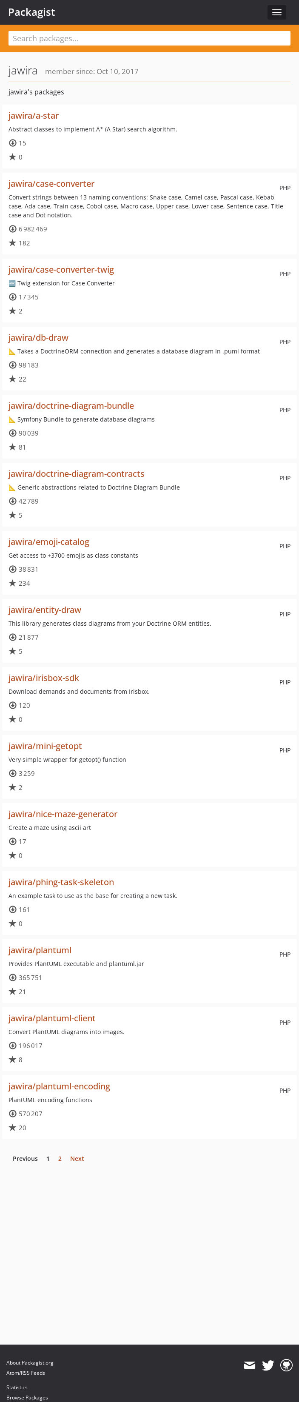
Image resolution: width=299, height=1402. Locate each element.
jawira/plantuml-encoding (59, 1086)
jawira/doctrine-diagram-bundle (71, 405)
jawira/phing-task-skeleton (61, 882)
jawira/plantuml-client (52, 1018)
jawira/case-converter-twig (61, 269)
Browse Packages (27, 1397)
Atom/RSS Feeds (25, 1372)
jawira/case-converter (51, 183)
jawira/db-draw (38, 337)
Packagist (31, 12)
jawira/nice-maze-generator (63, 814)
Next (77, 1158)
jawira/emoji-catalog (49, 541)
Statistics (17, 1387)
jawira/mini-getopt (45, 746)
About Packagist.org (30, 1362)
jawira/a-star (34, 115)
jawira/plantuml (40, 950)
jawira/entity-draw (45, 610)
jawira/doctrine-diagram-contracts (77, 473)
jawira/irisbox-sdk (44, 678)
